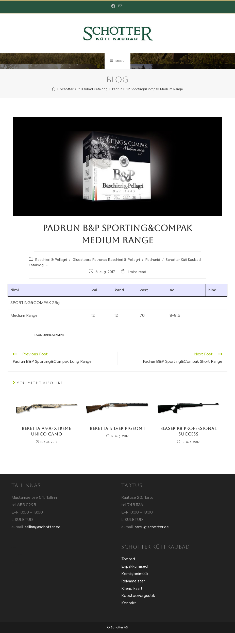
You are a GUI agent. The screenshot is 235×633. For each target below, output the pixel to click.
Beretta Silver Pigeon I (117, 428)
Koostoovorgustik (138, 595)
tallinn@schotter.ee (42, 526)
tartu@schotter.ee (152, 526)
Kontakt (128, 603)
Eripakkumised (134, 566)
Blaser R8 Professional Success (188, 431)
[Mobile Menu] (117, 61)
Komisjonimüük (134, 573)
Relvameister (133, 581)
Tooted (128, 559)
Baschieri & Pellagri (51, 260)
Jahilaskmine (53, 335)
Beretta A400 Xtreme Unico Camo (46, 431)
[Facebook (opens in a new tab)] (114, 6)
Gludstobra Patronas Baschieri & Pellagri (106, 260)
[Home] (53, 89)
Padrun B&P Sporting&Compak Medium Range (147, 89)
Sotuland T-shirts (17, 563)
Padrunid (152, 260)
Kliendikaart (132, 588)
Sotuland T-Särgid (17, 555)
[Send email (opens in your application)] (120, 6)
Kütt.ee (13, 548)
